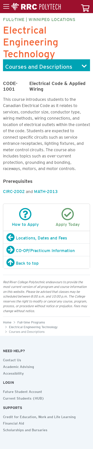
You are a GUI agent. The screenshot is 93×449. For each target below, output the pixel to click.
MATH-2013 (46, 190)
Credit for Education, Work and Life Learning (39, 416)
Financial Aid (13, 422)
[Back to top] (46, 262)
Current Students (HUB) (23, 397)
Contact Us (12, 359)
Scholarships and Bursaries (25, 429)
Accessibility (13, 372)
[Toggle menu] (32, 6)
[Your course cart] (85, 6)
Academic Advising (18, 366)
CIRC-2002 (14, 190)
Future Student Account (22, 391)
